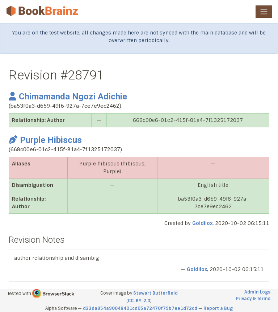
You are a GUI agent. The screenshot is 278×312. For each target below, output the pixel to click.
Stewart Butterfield (155, 293)
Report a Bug (218, 308)
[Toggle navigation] (264, 11)
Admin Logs (257, 292)
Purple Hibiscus (45, 140)
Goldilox (202, 223)
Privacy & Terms (253, 298)
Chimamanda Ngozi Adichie (68, 96)
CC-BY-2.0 (139, 301)
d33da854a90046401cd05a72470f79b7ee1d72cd (140, 308)
